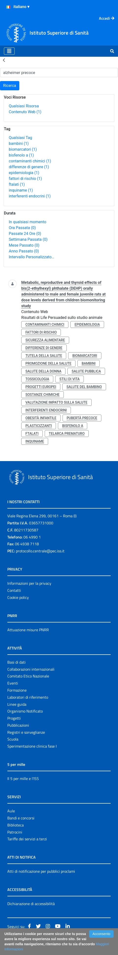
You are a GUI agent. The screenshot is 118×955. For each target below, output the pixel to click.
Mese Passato (24, 245)
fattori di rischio (25, 178)
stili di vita (69, 379)
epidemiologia (24, 172)
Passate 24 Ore (25, 233)
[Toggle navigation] (9, 51)
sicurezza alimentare (45, 340)
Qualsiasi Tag (20, 137)
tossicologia (37, 379)
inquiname (21, 190)
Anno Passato (24, 251)
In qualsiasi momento (27, 222)
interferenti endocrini (30, 196)
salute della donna (43, 371)
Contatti (14, 590)
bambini (19, 143)
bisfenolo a (21, 155)
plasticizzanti (38, 426)
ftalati (17, 184)
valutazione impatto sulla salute (56, 402)
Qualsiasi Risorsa (24, 106)
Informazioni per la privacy (29, 583)
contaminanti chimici (30, 161)
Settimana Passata (28, 239)
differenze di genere (29, 167)
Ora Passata (22, 227)
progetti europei (40, 387)
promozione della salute (48, 363)
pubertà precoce (82, 418)
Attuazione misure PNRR (28, 630)
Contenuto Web (25, 112)
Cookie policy (18, 597)
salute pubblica (86, 371)
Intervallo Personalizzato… (31, 257)
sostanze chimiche (42, 395)
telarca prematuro (67, 434)
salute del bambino (84, 387)
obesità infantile (40, 418)
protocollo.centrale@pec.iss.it (40, 551)
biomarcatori (23, 149)
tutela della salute (43, 356)
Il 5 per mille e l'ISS (23, 778)
